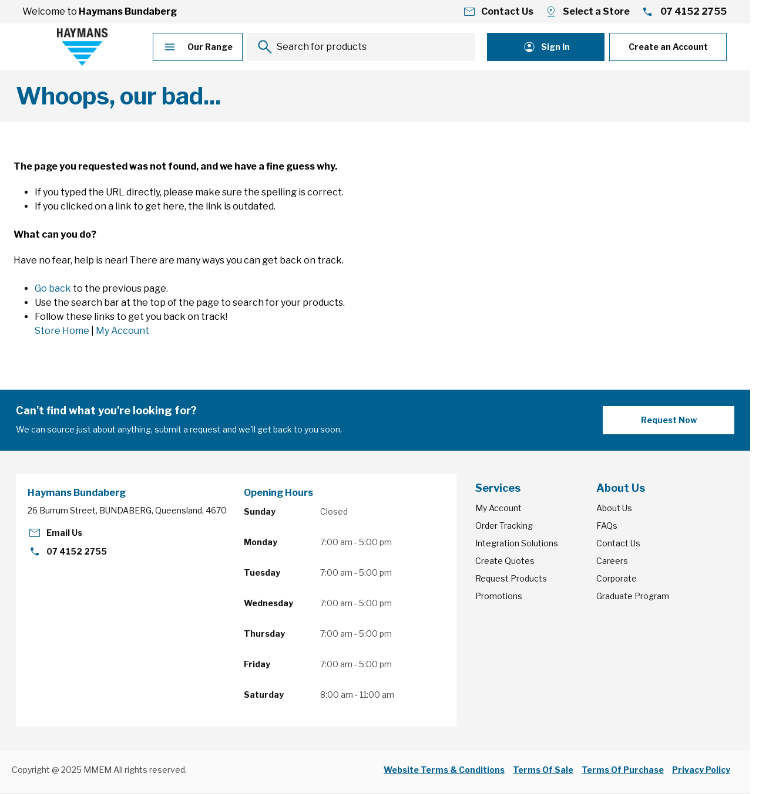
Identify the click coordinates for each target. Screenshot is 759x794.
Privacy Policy (701, 770)
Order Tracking (504, 526)
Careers (612, 561)
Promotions (498, 596)
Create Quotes (505, 561)
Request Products (511, 578)
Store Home (62, 330)
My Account (122, 330)
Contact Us (618, 543)
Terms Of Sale (543, 770)
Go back (53, 288)
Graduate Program (632, 596)
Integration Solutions (516, 543)
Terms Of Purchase (623, 770)
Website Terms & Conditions (444, 770)
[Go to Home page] (82, 47)
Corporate (616, 578)
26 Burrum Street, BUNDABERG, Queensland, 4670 (127, 510)
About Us (614, 508)
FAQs (606, 526)
